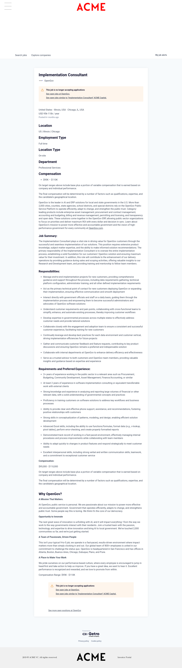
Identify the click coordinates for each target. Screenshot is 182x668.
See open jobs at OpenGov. (58, 94)
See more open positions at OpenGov (64, 610)
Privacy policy (83, 641)
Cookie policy (96, 641)
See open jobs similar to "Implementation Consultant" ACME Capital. (76, 98)
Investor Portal (124, 657)
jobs (21, 55)
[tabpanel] (91, 389)
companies (41, 55)
